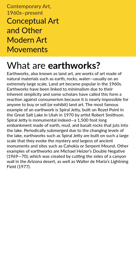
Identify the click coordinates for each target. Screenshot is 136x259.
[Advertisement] (68, 220)
